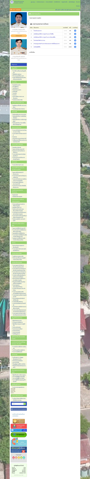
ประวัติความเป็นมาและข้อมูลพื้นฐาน (19, 71)
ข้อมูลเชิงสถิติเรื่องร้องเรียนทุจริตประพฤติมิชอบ (19, 282)
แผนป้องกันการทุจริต (17, 196)
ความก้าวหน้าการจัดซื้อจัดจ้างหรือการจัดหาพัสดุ (19, 230)
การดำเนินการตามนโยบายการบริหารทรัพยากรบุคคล (19, 213)
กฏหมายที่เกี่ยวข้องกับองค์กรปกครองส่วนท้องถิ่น (19, 78)
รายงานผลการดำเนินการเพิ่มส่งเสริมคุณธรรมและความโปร (19, 314)
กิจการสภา (14, 162)
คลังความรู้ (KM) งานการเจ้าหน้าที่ (19, 219)
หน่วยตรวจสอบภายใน (18, 100)
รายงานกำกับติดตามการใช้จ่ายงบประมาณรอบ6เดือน (19, 179)
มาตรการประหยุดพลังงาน (18, 387)
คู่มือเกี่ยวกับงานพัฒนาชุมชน (19, 375)
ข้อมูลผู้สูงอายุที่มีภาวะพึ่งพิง (19, 364)
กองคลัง (15, 93)
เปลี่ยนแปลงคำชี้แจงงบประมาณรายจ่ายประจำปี (20, 141)
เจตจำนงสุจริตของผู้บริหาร (19, 350)
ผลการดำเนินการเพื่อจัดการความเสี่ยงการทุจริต (19, 279)
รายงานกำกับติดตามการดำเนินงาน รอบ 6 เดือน (19, 131)
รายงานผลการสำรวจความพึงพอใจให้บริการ (19, 249)
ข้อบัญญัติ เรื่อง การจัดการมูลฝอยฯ (19, 120)
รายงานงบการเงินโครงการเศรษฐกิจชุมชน (19, 158)
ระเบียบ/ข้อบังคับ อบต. (17, 396)
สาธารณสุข (14, 354)
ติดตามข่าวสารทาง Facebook (19, 409)
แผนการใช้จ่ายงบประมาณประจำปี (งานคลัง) (18, 168)
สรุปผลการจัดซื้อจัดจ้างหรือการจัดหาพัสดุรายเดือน (19, 239)
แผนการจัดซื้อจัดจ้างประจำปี (19, 228)
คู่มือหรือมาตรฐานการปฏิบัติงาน (19, 324)
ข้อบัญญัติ (14, 112)
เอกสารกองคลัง (16, 332)
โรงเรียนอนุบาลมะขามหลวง (19, 109)
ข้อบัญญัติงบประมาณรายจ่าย (19, 114)
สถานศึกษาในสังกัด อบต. (18, 103)
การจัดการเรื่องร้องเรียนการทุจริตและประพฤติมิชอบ (19, 276)
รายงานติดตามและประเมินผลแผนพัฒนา (19, 155)
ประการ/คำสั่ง (16, 362)
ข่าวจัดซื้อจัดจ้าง (57, 2)
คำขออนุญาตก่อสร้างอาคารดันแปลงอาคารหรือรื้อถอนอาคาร (47, 43)
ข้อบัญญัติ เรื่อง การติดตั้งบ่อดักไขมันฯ (19, 117)
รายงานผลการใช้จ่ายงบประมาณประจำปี (18, 183)
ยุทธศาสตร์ (15, 195)
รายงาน (13, 243)
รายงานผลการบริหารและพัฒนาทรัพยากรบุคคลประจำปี (20, 216)
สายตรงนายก (19, 36)
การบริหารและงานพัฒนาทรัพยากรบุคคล (18, 200)
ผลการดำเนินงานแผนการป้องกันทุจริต (18, 246)
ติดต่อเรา (78, 6)
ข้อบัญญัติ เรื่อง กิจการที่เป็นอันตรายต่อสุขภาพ (19, 123)
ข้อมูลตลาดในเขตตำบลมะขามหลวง (19, 366)
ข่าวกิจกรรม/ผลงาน (40, 2)
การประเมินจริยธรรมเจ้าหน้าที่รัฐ (19, 304)
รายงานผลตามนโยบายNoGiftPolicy (17, 286)
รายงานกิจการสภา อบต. (18, 165)
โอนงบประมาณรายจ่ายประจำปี (19, 138)
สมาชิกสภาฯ (16, 88)
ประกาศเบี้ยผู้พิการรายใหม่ (18, 378)
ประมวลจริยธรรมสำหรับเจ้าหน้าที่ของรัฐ (19, 299)
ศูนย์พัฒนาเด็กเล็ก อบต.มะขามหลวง (19, 106)
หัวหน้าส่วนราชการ (17, 90)
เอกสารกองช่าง (16, 330)
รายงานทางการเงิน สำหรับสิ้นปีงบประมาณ (19, 186)
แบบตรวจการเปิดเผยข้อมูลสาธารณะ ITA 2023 (18, 343)
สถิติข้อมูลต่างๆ (16, 334)
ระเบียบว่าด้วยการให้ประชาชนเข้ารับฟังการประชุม (19, 399)
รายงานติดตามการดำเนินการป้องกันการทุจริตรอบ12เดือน (19, 272)
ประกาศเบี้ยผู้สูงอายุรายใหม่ (19, 376)
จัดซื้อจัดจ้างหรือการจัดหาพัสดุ (18, 224)
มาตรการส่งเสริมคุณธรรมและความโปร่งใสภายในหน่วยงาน (19, 310)
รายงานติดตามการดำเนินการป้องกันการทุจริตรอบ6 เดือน (19, 269)
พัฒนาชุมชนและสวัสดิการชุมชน (18, 371)
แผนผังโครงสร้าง (17, 85)
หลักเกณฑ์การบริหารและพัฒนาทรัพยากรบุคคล (18, 210)
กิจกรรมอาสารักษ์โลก (18, 361)
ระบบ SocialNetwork (17, 351)
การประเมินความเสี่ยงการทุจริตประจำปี (20, 296)
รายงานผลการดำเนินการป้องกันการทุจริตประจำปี (18, 266)
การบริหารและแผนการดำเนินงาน (17, 191)
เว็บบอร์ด (78, 2)
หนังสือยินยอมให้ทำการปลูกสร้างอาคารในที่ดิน (44, 33)
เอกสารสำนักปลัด (17, 327)
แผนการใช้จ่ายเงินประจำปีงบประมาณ (18, 173)
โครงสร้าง (14, 82)
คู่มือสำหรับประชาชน (17, 320)
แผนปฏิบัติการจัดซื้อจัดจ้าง (19, 233)
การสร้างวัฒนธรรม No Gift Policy (19, 289)
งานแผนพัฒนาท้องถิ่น (17, 145)
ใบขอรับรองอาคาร (38, 30)
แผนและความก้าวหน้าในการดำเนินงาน (19, 151)
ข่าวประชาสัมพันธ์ (49, 2)
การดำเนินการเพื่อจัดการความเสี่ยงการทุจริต (19, 307)
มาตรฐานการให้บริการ (18, 322)
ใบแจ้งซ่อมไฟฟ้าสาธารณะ (39, 40)
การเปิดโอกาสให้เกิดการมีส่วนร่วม (19, 347)
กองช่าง (15, 95)
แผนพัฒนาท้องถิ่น (17, 147)
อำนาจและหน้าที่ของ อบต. (18, 76)
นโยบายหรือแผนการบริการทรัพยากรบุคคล (19, 205)
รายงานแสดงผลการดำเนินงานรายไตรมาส (19, 176)
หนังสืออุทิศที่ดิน (37, 46)
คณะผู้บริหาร (16, 86)
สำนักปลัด (15, 91)
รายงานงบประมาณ (16, 127)
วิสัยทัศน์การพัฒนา (17, 74)
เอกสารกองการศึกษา (17, 329)
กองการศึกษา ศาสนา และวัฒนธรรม (18, 97)
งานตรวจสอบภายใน (17, 253)
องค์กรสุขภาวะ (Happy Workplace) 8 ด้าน (18, 358)
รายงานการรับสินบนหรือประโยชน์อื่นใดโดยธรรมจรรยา (19, 292)
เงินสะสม (15, 137)
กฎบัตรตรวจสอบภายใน (18, 256)
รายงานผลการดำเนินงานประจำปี (19, 134)
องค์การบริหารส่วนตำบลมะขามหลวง (18, 415)
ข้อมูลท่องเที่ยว (65, 2)
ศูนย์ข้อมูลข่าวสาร (16, 384)
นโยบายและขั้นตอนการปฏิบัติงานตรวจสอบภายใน (19, 258)
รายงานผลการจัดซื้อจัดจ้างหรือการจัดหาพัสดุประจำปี (20, 235)
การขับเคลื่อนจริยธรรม (18, 301)
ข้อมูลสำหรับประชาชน (17, 318)
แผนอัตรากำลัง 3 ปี (17, 207)
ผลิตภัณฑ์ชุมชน (72, 2)
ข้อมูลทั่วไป (14, 68)
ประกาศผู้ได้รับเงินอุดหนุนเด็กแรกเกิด (19, 380)
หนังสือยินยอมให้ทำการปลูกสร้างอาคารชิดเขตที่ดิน (44, 37)
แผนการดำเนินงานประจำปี (18, 149)
